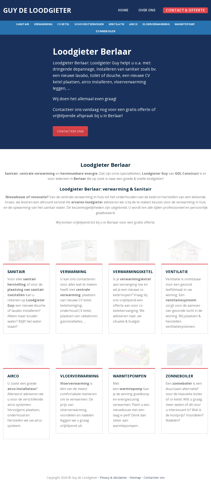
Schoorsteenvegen (89, 24)
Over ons (147, 10)
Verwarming (43, 24)
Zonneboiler (105, 31)
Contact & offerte (185, 10)
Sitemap (135, 477)
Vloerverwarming (156, 24)
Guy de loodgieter (37, 10)
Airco (133, 24)
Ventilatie (116, 24)
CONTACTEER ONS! (70, 131)
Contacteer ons (154, 477)
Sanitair (22, 24)
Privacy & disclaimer (113, 477)
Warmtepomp (185, 24)
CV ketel (63, 24)
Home (123, 10)
